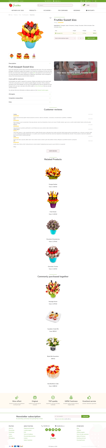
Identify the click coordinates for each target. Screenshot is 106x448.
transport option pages (42, 90)
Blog (78, 428)
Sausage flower (53, 301)
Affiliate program (81, 432)
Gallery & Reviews (81, 436)
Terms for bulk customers (83, 434)
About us (11, 428)
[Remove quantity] (78, 38)
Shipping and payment (13, 1)
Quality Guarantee (28, 440)
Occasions (48, 10)
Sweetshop (11, 432)
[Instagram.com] (49, 429)
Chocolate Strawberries (53, 239)
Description (12, 63)
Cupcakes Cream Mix (53, 329)
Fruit (20, 15)
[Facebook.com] (46, 429)
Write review (53, 151)
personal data (60, 419)
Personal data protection (29, 436)
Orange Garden (53, 184)
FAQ (10, 102)
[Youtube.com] (56, 429)
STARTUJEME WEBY (92, 446)
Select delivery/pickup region (61, 38)
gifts (34, 73)
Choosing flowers (81, 440)
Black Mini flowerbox (53, 356)
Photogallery (12, 438)
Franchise (79, 430)
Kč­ (96, 1)
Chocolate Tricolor (53, 266)
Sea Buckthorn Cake (53, 384)
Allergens (12, 94)
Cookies (26, 438)
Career (10, 434)
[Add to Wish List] (50, 18)
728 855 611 (48, 1)
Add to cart (91, 38)
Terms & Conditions (28, 434)
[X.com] (53, 429)
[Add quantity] (83, 38)
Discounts (90, 10)
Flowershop (11, 430)
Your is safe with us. (63, 419)
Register (88, 1)
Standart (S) (59, 33)
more (60, 27)
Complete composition (16, 98)
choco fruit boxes (39, 86)
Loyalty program (28, 430)
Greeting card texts (81, 438)
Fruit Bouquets (25, 15)
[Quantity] (80, 38)
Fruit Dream (53, 212)
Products (33, 10)
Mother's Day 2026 (18, 10)
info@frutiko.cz (57, 1)
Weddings (76, 10)
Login (82, 1)
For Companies (63, 10)
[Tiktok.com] (59, 429)
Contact (21, 1)
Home (11, 15)
